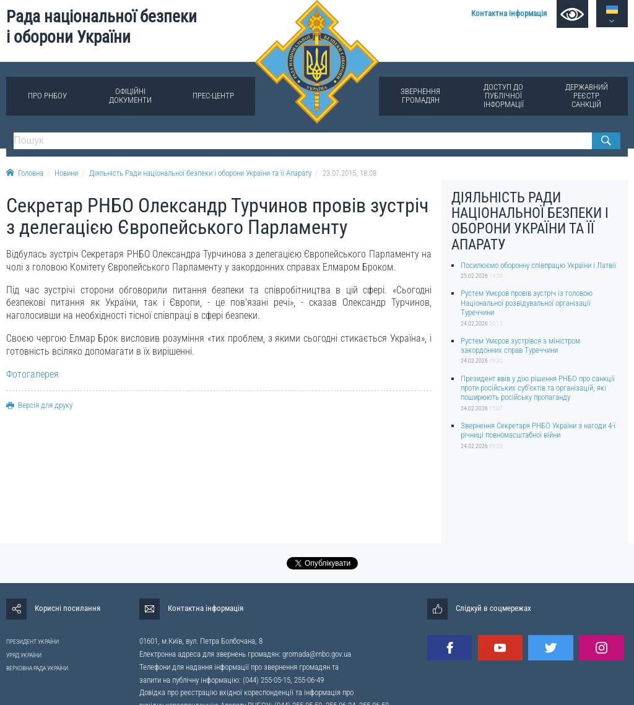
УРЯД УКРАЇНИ (23, 655)
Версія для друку (39, 405)
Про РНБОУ (47, 95)
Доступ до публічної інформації (504, 95)
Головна (24, 173)
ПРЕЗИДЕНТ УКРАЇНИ (32, 642)
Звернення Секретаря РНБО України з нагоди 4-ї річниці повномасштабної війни (538, 430)
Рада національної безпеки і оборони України (101, 27)
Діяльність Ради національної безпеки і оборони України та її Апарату (200, 173)
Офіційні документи (130, 96)
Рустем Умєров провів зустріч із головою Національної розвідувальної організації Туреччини (527, 302)
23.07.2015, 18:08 (349, 173)
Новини (66, 173)
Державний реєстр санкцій (586, 95)
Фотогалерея (32, 374)
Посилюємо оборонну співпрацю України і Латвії (538, 265)
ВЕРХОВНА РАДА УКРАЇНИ (37, 668)
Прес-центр (213, 95)
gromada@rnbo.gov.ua (316, 654)
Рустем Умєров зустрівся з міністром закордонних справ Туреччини (520, 345)
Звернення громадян (420, 96)
